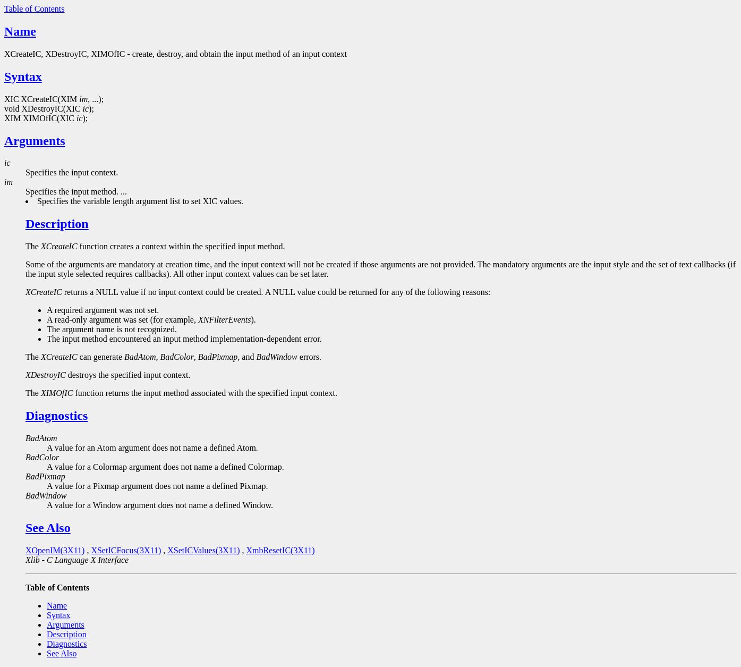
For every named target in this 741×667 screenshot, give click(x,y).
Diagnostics (56, 416)
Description (57, 224)
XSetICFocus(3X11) (126, 550)
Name (20, 31)
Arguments (34, 141)
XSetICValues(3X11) (203, 550)
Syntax (23, 76)
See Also (48, 528)
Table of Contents (34, 8)
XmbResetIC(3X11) (280, 550)
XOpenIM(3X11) (54, 550)
